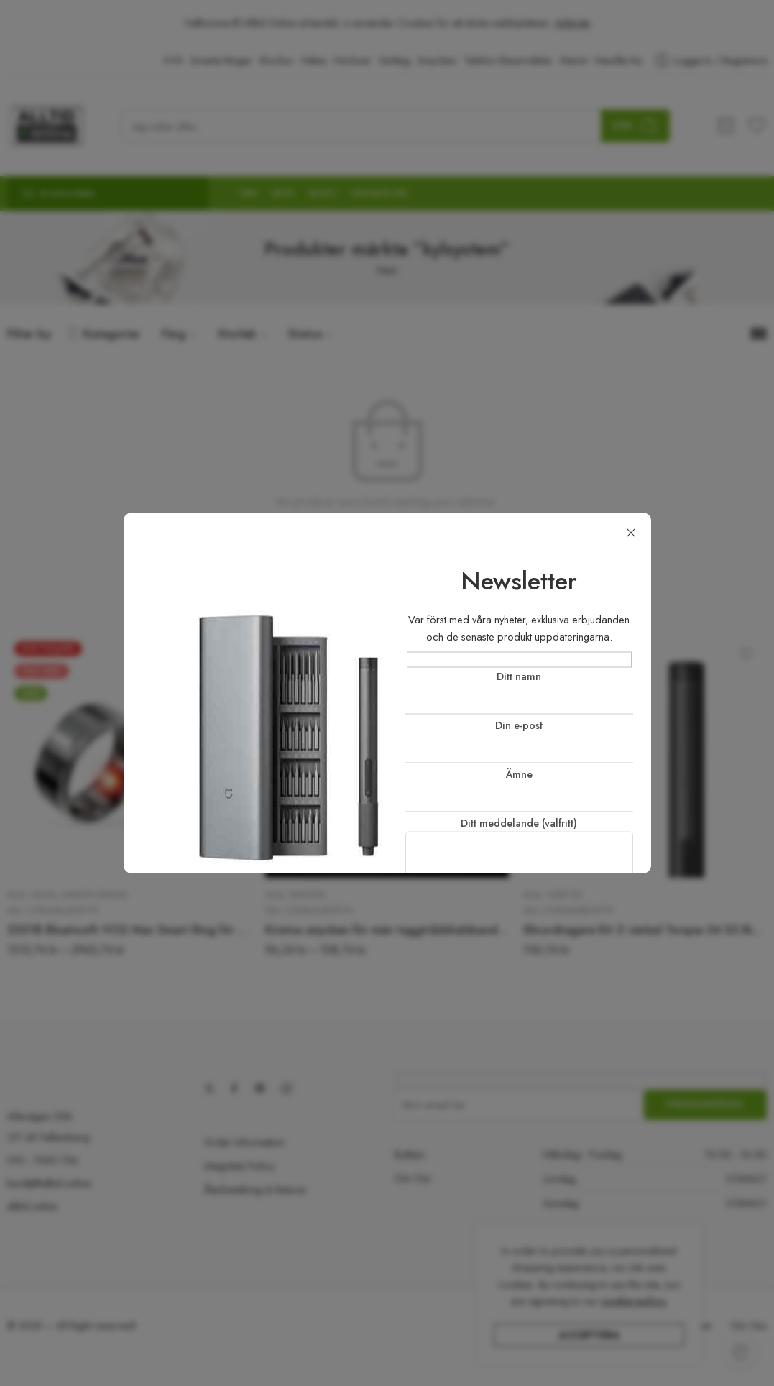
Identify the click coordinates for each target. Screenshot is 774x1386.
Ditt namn (519, 691)
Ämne (519, 789)
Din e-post (519, 740)
